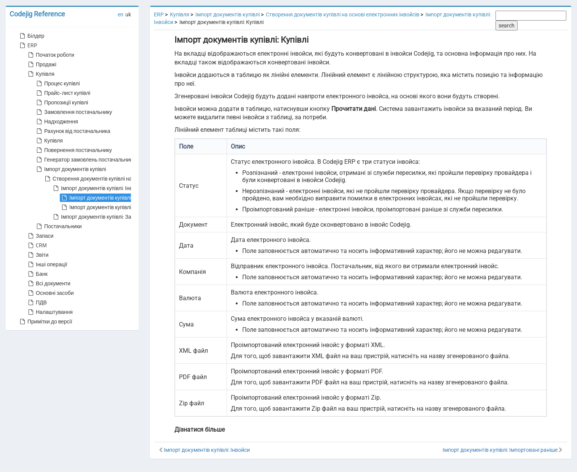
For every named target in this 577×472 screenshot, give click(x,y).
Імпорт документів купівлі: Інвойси (98, 188)
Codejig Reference (37, 14)
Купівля (40, 74)
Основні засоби (50, 293)
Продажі (41, 64)
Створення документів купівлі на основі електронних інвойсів (122, 178)
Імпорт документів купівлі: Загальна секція (108, 217)
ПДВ (37, 302)
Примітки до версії (45, 321)
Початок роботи (50, 55)
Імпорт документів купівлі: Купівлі (105, 198)
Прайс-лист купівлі (62, 93)
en (120, 14)
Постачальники (58, 226)
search (507, 25)
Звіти (37, 255)
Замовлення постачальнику (73, 112)
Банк (37, 274)
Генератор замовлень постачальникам (87, 159)
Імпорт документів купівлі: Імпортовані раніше (120, 207)
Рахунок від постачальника (72, 131)
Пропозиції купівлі (61, 102)
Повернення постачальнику (73, 150)
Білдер (31, 36)
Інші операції (47, 264)
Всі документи (48, 283)
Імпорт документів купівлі (70, 169)
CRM (37, 245)
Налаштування (50, 312)
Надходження (56, 121)
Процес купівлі (57, 83)
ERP (27, 45)
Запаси (40, 236)
